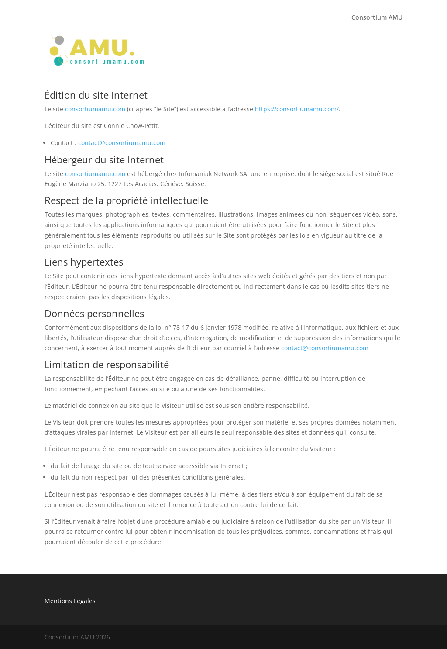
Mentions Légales (70, 601)
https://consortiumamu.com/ (297, 109)
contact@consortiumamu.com (121, 142)
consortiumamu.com (95, 109)
